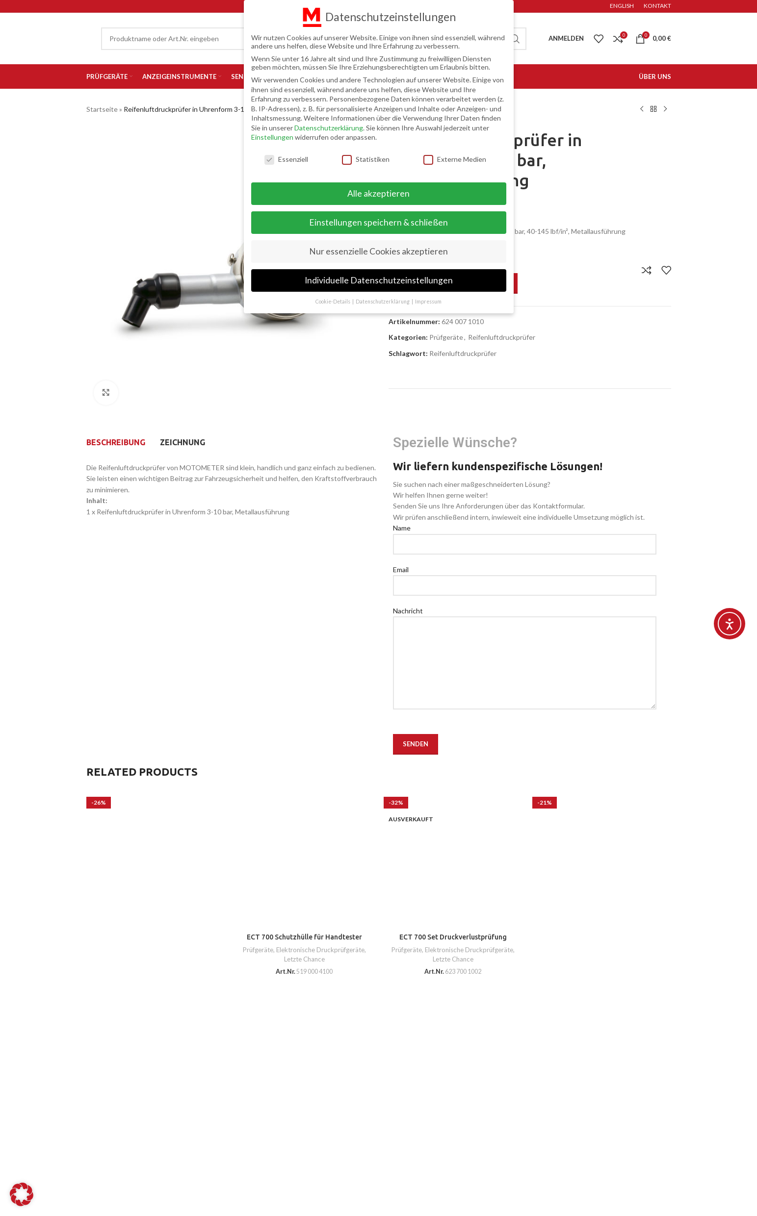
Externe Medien (454, 159)
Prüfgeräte (446, 337)
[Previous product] (642, 109)
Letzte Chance (304, 959)
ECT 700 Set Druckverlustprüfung (453, 937)
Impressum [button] (428, 301)
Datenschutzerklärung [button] (383, 301)
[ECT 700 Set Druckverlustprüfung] (453, 858)
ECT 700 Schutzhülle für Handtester (304, 937)
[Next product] (665, 109)
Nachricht (524, 636)
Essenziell (286, 159)
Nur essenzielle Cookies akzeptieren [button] (378, 251)
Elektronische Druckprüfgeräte (320, 950)
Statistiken (366, 159)
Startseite (102, 109)
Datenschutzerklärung (328, 128)
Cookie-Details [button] (333, 301)
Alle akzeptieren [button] (378, 193)
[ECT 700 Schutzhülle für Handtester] (304, 858)
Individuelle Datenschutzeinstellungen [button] (379, 280)
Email (524, 577)
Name (524, 535)
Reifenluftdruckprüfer (501, 337)
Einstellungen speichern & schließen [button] (378, 222)
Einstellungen (272, 137)
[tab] (115, 442)
